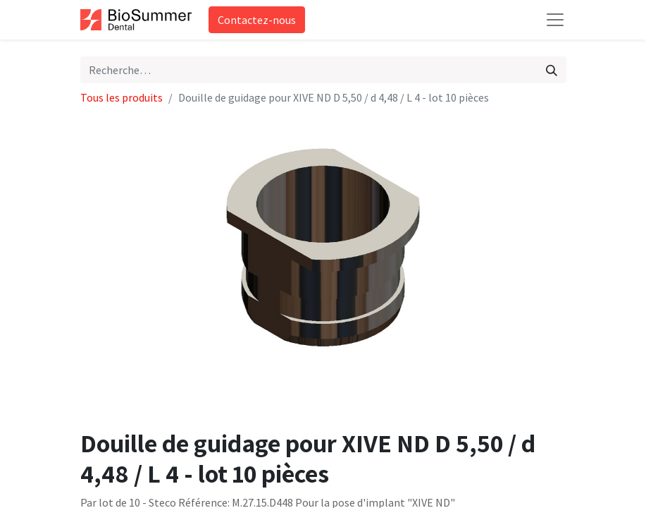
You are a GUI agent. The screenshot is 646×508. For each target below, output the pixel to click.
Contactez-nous (257, 20)
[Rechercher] (551, 69)
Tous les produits (121, 97)
